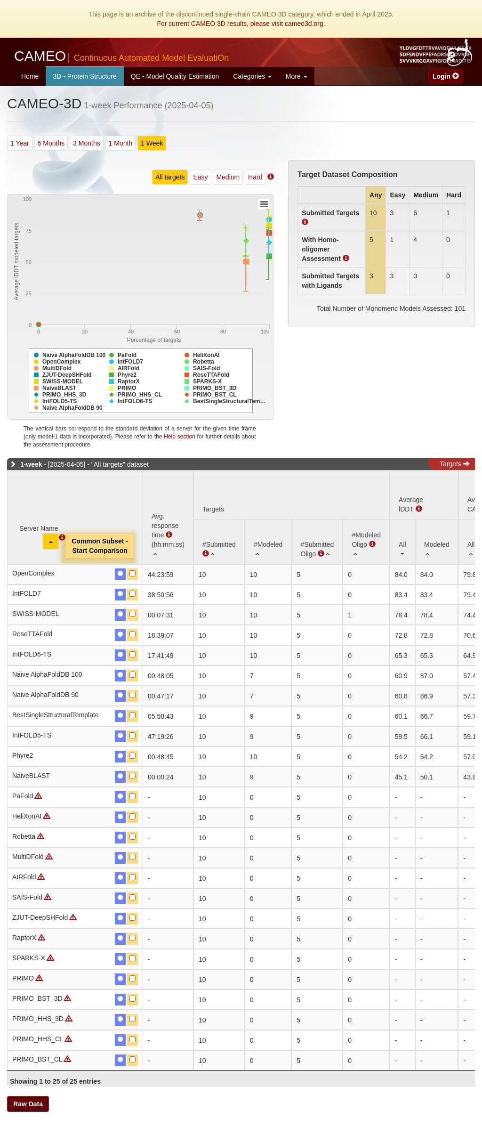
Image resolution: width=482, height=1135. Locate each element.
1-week (31, 464)
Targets (455, 464)
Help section (179, 436)
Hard (255, 177)
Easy (200, 177)
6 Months (51, 143)
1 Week (152, 143)
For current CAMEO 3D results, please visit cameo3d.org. (241, 23)
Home (30, 76)
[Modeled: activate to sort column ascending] (436, 541)
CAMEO (121, 56)
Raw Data (28, 1104)
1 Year (19, 143)
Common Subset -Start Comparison (100, 545)
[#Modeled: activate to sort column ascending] (268, 541)
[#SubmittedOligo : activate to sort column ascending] (317, 541)
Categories (252, 76)
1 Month (121, 143)
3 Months (86, 143)
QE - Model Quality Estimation (175, 76)
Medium (228, 177)
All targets (170, 177)
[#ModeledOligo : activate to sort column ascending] (366, 541)
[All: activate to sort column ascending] (402, 541)
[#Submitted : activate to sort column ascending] (219, 541)
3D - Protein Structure (84, 76)
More (296, 76)
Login (446, 76)
